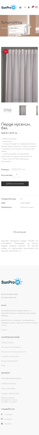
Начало (4, 28)
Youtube (6, 424)
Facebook (6, 414)
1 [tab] (16, 99)
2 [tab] (18, 99)
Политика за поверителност (13, 352)
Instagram (6, 419)
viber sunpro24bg (8, 389)
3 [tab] (21, 99)
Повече (4, 330)
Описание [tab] (19, 232)
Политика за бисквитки (11, 347)
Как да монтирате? (9, 361)
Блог (3, 366)
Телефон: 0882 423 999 (10, 394)
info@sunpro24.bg (8, 384)
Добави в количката (15, 184)
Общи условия (7, 343)
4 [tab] (23, 99)
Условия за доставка (10, 356)
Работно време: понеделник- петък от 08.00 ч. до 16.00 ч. (9, 400)
